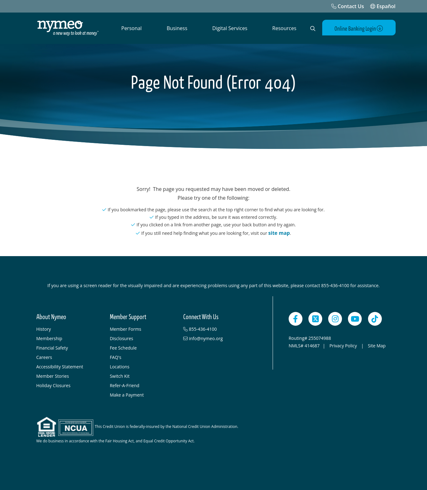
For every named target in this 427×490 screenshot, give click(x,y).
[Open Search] (313, 28)
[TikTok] (375, 319)
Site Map (377, 346)
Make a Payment (127, 395)
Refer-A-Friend (124, 385)
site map (279, 232)
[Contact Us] (347, 6)
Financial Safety (52, 348)
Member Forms (125, 329)
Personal (131, 28)
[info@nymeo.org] (216, 338)
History (43, 329)
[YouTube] (355, 319)
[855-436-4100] (216, 329)
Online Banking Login (358, 28)
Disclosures (121, 338)
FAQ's (115, 357)
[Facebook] (295, 319)
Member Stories (52, 376)
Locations (119, 367)
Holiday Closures (53, 385)
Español (383, 6)
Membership (49, 338)
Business (177, 28)
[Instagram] (335, 319)
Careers (44, 357)
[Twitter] (315, 319)
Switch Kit (120, 376)
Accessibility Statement (59, 367)
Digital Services (230, 28)
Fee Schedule (123, 348)
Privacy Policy (343, 346)
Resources (284, 28)
